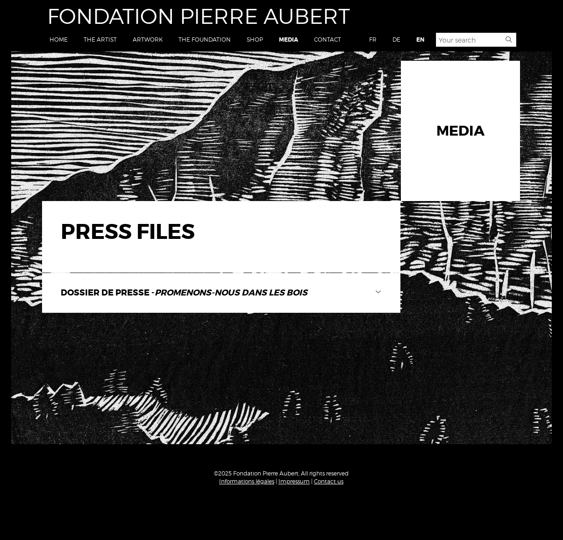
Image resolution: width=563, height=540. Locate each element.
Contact (327, 39)
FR (373, 39)
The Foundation (204, 39)
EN (420, 39)
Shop (255, 39)
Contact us (328, 481)
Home (59, 39)
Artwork (148, 39)
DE (396, 39)
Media (288, 39)
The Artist (100, 39)
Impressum (294, 481)
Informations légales (246, 481)
